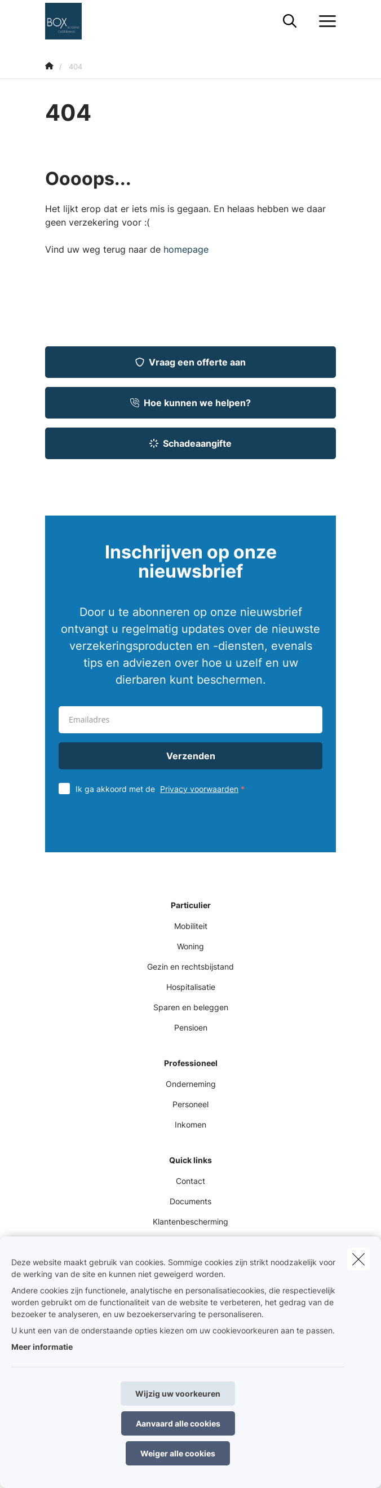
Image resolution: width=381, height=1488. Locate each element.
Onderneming (191, 1084)
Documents (190, 1201)
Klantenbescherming (190, 1221)
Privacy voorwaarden (199, 789)
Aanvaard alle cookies (178, 1423)
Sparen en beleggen (190, 1007)
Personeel (190, 1104)
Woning (190, 946)
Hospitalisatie (190, 987)
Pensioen (190, 1027)
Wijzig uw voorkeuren (177, 1393)
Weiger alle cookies (177, 1453)
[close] (358, 1259)
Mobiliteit (190, 926)
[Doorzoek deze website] (290, 21)
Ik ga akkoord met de (163, 789)
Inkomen (190, 1124)
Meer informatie (42, 1346)
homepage (186, 249)
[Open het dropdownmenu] (324, 21)
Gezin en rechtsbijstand (190, 966)
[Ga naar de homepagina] (70, 21)
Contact (190, 1181)
